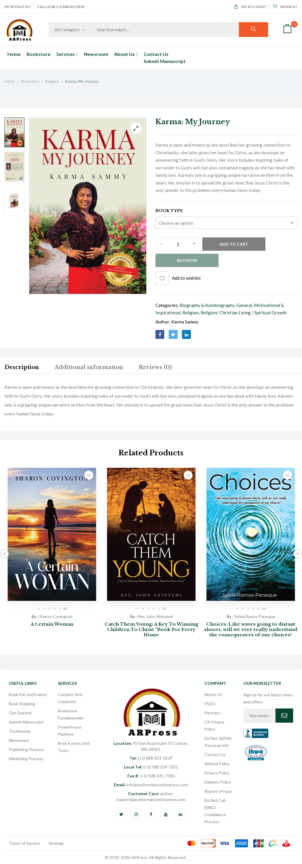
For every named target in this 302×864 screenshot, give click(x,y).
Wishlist (285, 6)
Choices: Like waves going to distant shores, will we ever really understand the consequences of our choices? (250, 629)
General (244, 305)
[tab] (21, 368)
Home (9, 81)
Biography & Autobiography (207, 305)
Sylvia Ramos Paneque (254, 616)
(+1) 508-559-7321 (151, 766)
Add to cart (233, 244)
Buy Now (187, 260)
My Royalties (17, 6)
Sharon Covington (56, 616)
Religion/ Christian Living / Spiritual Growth (244, 312)
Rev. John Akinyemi (155, 616)
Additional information (89, 367)
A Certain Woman (51, 624)
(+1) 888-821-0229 (151, 758)
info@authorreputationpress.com (151, 784)
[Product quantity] (178, 244)
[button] (287, 29)
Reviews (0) (155, 367)
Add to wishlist (186, 278)
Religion (52, 81)
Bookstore (30, 81)
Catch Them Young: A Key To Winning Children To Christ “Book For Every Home (151, 629)
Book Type (169, 210)
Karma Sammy (184, 321)
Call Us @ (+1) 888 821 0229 (61, 6)
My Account (250, 6)
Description (21, 367)
